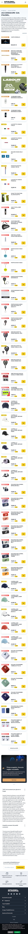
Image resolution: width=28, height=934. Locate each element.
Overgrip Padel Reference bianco (17, 97)
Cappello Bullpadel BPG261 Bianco (16, 416)
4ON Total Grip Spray (16, 208)
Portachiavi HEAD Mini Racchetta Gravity (16, 305)
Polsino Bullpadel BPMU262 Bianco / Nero (17, 527)
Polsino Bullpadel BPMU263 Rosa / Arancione (17, 513)
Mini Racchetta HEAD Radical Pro (16, 333)
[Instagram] (17, 894)
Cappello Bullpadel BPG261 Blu (16, 444)
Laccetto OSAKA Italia (16, 125)
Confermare (20, 867)
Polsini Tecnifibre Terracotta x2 (17, 665)
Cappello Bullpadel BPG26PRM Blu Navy (15, 403)
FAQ (14, 919)
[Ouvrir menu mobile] (2, 2)
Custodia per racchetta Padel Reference (16, 222)
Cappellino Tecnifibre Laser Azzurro (16, 638)
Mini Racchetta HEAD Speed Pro (16, 360)
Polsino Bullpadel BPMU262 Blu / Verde (17, 555)
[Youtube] (11, 894)
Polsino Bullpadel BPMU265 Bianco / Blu (17, 541)
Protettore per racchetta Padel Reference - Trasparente (16, 52)
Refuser (10, 932)
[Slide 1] (14, 784)
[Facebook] (8, 894)
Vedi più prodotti (14, 748)
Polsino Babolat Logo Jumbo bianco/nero (16, 735)
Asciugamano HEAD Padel (17, 291)
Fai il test (14, 780)
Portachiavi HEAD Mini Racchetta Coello (16, 319)
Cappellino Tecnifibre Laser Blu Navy (16, 582)
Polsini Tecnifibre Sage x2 (17, 679)
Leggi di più (24, 33)
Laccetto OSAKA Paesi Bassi (16, 139)
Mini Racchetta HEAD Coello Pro (16, 346)
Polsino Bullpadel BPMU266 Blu (17, 485)
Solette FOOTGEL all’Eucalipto (16, 194)
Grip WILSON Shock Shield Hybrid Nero (17, 374)
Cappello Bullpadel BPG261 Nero (16, 430)
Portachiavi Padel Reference (17, 277)
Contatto (14, 916)
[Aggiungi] (23, 58)
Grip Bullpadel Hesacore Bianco (16, 236)
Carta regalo (15, 37)
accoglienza (3, 10)
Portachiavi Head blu (16, 249)
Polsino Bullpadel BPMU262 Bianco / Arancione (17, 569)
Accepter (17, 932)
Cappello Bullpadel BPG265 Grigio (16, 458)
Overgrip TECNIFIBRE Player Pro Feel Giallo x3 (17, 388)
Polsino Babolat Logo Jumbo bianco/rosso (16, 721)
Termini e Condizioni (14, 922)
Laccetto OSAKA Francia (16, 180)
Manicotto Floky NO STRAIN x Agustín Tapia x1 (16, 66)
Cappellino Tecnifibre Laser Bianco (16, 610)
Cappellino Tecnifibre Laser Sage (16, 596)
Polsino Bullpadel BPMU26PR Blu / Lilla (17, 707)
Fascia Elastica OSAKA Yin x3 (16, 166)
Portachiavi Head (16, 262)
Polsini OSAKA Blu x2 (16, 153)
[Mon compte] (25, 2)
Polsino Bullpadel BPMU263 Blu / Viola (17, 499)
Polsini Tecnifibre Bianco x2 (17, 651)
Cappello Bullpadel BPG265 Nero (16, 472)
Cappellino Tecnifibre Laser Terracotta (16, 624)
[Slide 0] (13, 784)
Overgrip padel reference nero (16, 111)
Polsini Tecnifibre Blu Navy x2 (17, 693)
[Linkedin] (14, 894)
